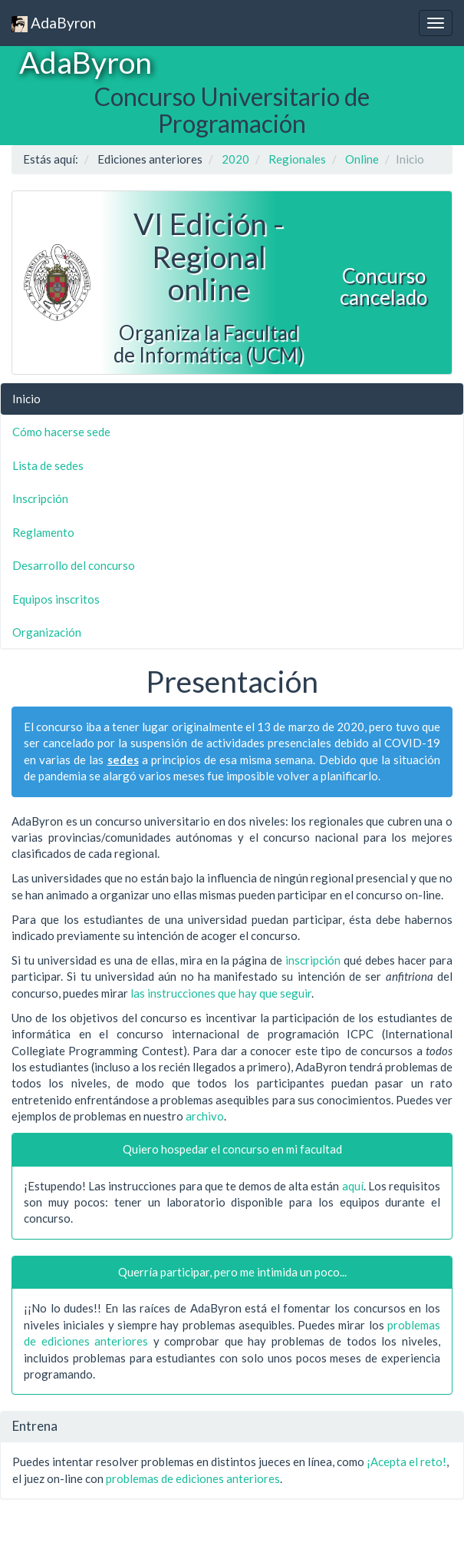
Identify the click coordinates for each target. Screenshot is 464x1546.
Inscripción (40, 498)
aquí (353, 1186)
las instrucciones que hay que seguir (220, 993)
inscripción (313, 960)
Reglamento (43, 532)
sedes (123, 759)
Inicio (26, 399)
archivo (205, 1116)
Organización (46, 632)
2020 (235, 159)
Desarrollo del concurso (73, 565)
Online (362, 159)
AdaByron (54, 23)
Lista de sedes (48, 465)
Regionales (297, 159)
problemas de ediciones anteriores (193, 1478)
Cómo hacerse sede (61, 432)
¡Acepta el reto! (406, 1461)
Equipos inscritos (56, 599)
